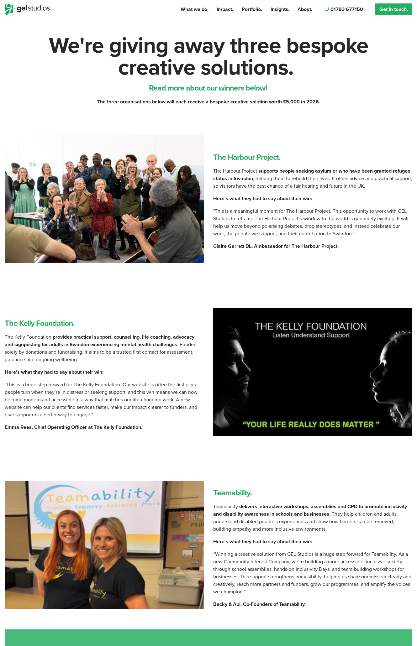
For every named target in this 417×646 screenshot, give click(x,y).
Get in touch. (393, 9)
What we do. (194, 9)
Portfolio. (252, 9)
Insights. (280, 9)
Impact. (225, 9)
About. (305, 9)
